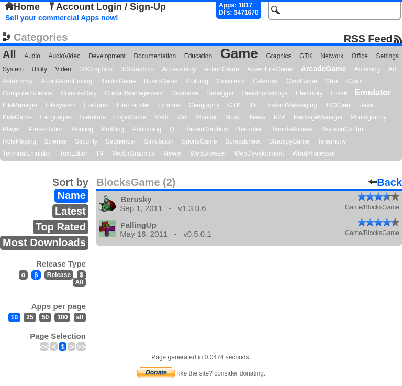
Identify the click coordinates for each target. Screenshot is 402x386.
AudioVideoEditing (66, 81)
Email (339, 93)
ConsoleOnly (79, 93)
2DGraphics (96, 69)
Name (71, 195)
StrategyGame (289, 141)
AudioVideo (64, 56)
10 (14, 317)
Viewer (172, 153)
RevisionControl (342, 129)
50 (45, 317)
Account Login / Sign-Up (107, 7)
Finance (169, 105)
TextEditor (73, 153)
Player (11, 129)
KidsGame (17, 117)
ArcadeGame (323, 68)
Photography (369, 117)
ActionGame (221, 69)
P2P (280, 117)
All (9, 54)
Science (55, 141)
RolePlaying (19, 141)
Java (366, 105)
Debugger (220, 93)
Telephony (331, 141)
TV (100, 153)
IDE (254, 105)
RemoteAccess (291, 129)
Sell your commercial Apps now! (61, 18)
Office (360, 56)
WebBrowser (208, 153)
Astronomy (17, 81)
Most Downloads (44, 242)
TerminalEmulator (27, 153)
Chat (332, 81)
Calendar (265, 81)
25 (29, 317)
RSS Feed (368, 38)
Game (239, 53)
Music (233, 117)
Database (184, 93)
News (257, 117)
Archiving (367, 69)
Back (385, 182)
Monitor (206, 117)
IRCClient (338, 105)
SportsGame (199, 141)
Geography (204, 105)
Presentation (46, 129)
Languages (55, 117)
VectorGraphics (133, 153)
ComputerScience (27, 93)
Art (392, 69)
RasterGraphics (206, 129)
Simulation (158, 141)
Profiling (113, 129)
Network (331, 56)
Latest (70, 211)
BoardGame (161, 81)
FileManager (20, 105)
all (79, 317)
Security (86, 141)
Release (59, 275)
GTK (305, 56)
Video (63, 69)
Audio (32, 56)
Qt (173, 129)
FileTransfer (133, 105)
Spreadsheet (243, 141)
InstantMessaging (292, 105)
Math (161, 117)
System (13, 69)
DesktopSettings (264, 93)
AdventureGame (270, 69)
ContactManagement (134, 93)
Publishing (146, 129)
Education (198, 56)
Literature (93, 117)
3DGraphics (136, 69)
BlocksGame (118, 81)
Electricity (309, 93)
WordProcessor (313, 153)
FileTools (96, 105)
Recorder (249, 129)
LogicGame (130, 117)
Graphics (278, 56)
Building (197, 81)
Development (107, 56)
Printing (83, 129)
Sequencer (121, 141)
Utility (39, 69)
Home (22, 7)
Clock (355, 81)
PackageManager (318, 117)
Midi (182, 117)
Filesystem (60, 105)
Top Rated (61, 227)
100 (62, 317)
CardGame (301, 81)
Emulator (373, 92)
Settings (387, 56)
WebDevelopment (259, 153)
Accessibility (179, 69)
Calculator (230, 81)
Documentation (154, 56)
